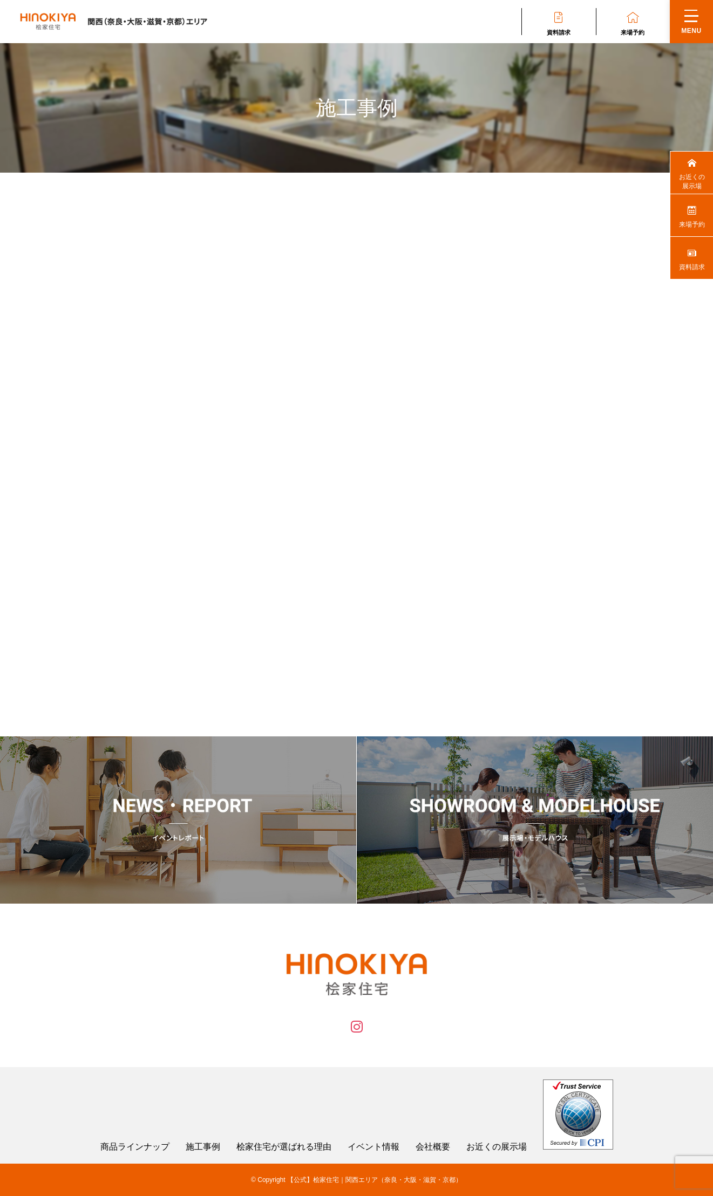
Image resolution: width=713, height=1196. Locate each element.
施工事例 (203, 1147)
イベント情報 (373, 1147)
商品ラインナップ (134, 1147)
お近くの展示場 (496, 1147)
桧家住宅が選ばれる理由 (283, 1147)
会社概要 (433, 1147)
